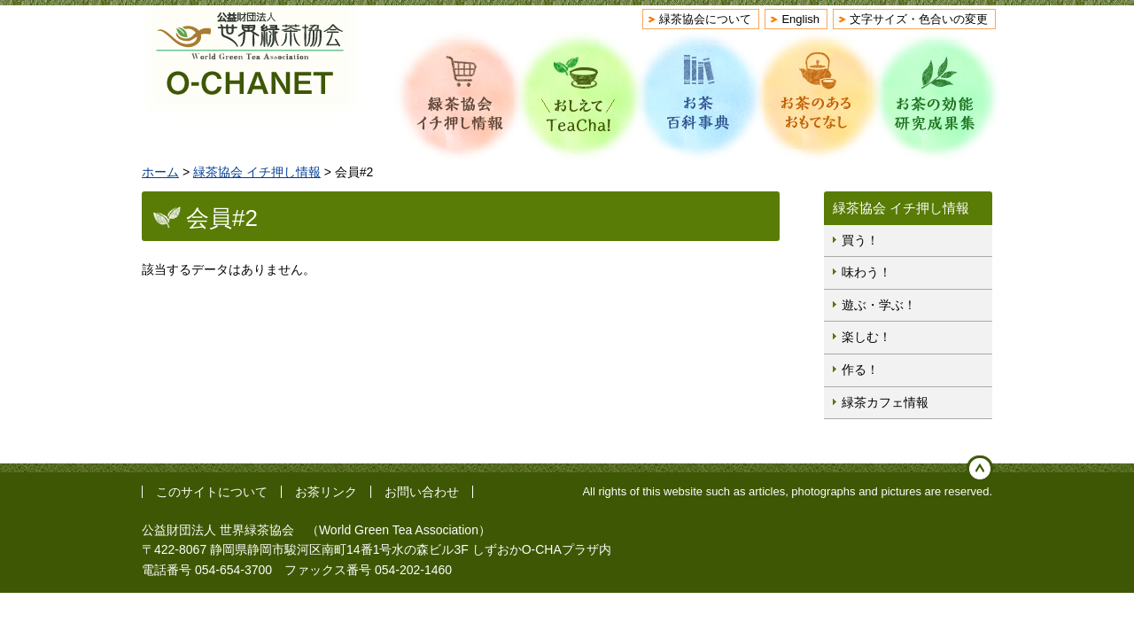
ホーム (160, 172)
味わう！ (866, 272)
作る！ (860, 369)
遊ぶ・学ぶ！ (879, 305)
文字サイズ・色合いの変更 (919, 19)
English (800, 19)
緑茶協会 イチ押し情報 (257, 172)
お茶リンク (326, 492)
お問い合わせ (421, 492)
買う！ (860, 240)
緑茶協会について (705, 19)
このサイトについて (212, 492)
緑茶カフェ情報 (885, 402)
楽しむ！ (866, 337)
